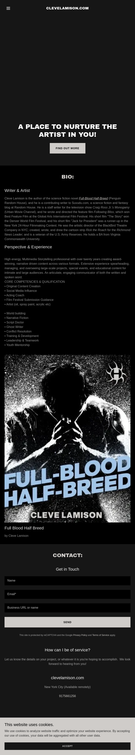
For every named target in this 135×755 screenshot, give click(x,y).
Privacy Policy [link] (80, 635)
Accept (67, 746)
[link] (67, 8)
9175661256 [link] (67, 696)
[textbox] (67, 580)
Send (68, 622)
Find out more (67, 148)
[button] (14, 8)
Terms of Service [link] (100, 635)
